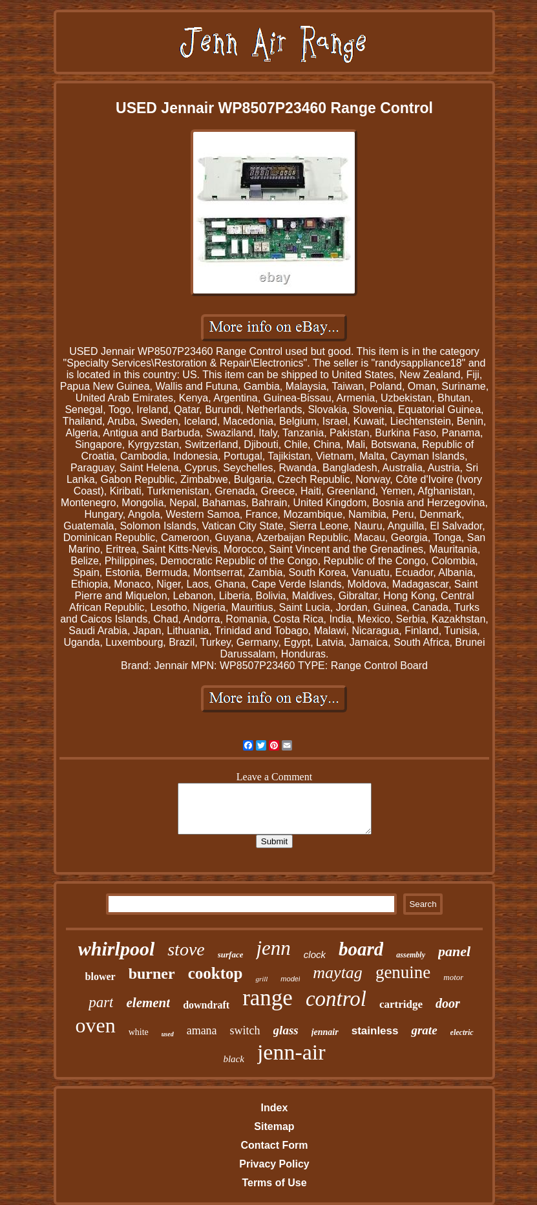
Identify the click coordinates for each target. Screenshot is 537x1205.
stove (186, 949)
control (336, 998)
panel (454, 951)
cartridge (401, 1004)
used (168, 1034)
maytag (338, 972)
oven (95, 1025)
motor (453, 977)
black (233, 1059)
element (148, 1002)
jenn (273, 948)
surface (231, 954)
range (267, 997)
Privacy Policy (274, 1163)
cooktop (215, 973)
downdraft (206, 1004)
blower (100, 976)
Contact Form (274, 1145)
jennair (325, 1032)
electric (462, 1032)
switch (245, 1030)
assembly (410, 954)
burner (152, 973)
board (361, 949)
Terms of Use (274, 1182)
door (448, 1003)
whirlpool (116, 948)
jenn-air (291, 1052)
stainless (375, 1031)
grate (424, 1030)
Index (274, 1107)
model (290, 979)
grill (261, 979)
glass (286, 1030)
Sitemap (274, 1126)
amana (202, 1030)
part (101, 1002)
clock (315, 954)
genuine (402, 972)
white (139, 1032)
